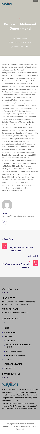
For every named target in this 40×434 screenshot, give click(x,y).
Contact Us (9, 368)
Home (6, 328)
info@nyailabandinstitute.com (16, 312)
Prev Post (7, 239)
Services (8, 360)
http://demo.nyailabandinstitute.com (20, 216)
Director (10, 341)
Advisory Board (14, 351)
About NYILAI (10, 332)
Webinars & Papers (13, 364)
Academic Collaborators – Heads (19, 346)
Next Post (32, 256)
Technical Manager (15, 355)
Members (8, 336)
